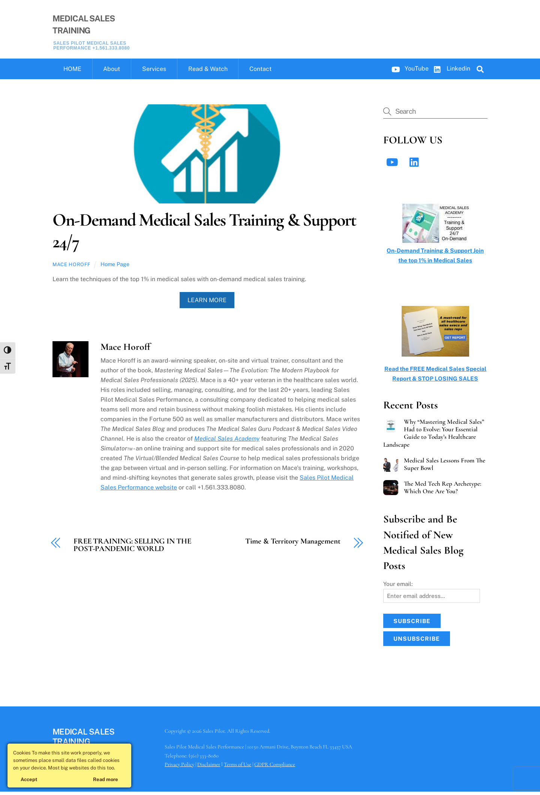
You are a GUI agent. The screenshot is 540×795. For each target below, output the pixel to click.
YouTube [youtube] (408, 71)
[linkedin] (416, 165)
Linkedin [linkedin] (450, 71)
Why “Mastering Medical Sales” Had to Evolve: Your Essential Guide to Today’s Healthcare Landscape (433, 437)
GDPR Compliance (274, 767)
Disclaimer (208, 767)
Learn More (207, 303)
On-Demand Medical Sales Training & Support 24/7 (204, 234)
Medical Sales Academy (227, 441)
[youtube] (393, 165)
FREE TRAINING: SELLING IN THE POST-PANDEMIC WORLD (132, 548)
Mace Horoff (71, 268)
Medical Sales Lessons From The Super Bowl (444, 467)
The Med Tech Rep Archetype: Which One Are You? (442, 490)
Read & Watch (208, 72)
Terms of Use (237, 767)
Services (154, 72)
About (111, 72)
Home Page (114, 267)
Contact (260, 72)
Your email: (397, 587)
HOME (72, 72)
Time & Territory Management (292, 544)
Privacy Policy (179, 767)
